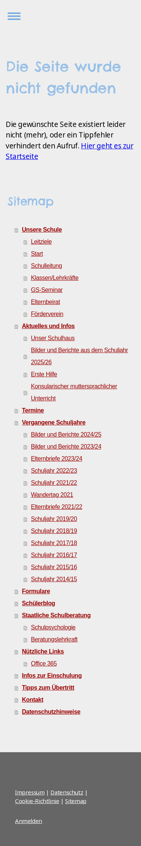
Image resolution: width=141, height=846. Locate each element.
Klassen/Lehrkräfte (55, 278)
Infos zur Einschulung (52, 675)
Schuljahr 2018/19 (54, 531)
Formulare (36, 591)
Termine (33, 410)
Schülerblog (38, 603)
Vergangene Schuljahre (53, 422)
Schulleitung (46, 266)
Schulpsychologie (53, 627)
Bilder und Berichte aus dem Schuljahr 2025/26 (79, 356)
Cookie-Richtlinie (37, 801)
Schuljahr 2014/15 (54, 579)
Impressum (30, 792)
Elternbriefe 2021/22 (56, 507)
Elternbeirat (45, 302)
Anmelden (28, 821)
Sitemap (75, 801)
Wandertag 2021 (52, 495)
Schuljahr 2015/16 (54, 567)
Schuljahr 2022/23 (54, 470)
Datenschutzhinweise (51, 712)
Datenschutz (66, 792)
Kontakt (32, 699)
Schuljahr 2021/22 (54, 483)
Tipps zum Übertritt (48, 687)
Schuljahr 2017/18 (54, 543)
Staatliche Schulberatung (56, 615)
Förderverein (47, 314)
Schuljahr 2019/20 (54, 519)
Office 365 (44, 663)
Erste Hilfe (44, 374)
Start (37, 253)
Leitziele (41, 241)
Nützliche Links (43, 651)
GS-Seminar (46, 290)
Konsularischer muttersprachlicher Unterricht (74, 392)
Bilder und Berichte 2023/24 (66, 446)
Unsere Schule (42, 229)
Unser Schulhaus (52, 338)
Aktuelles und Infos (48, 326)
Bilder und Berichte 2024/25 (66, 434)
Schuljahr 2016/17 (54, 555)
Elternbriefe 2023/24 (56, 458)
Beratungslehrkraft (54, 639)
